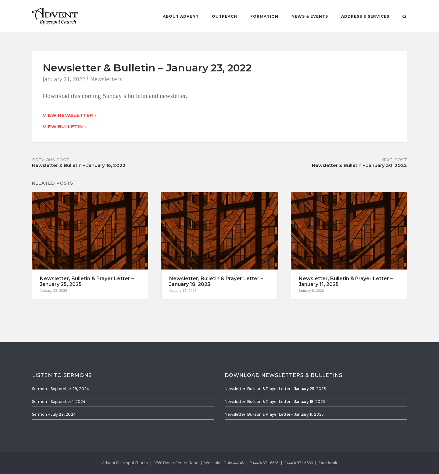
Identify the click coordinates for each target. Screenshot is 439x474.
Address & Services (365, 16)
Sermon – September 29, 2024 (60, 388)
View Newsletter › (69, 115)
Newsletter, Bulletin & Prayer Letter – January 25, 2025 (275, 388)
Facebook (328, 462)
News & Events (309, 16)
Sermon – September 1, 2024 (58, 401)
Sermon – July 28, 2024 (54, 414)
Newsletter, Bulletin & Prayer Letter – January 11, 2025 (274, 414)
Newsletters (106, 79)
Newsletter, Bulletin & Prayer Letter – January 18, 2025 (275, 401)
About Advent (181, 16)
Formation (264, 16)
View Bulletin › (64, 126)
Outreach (224, 16)
